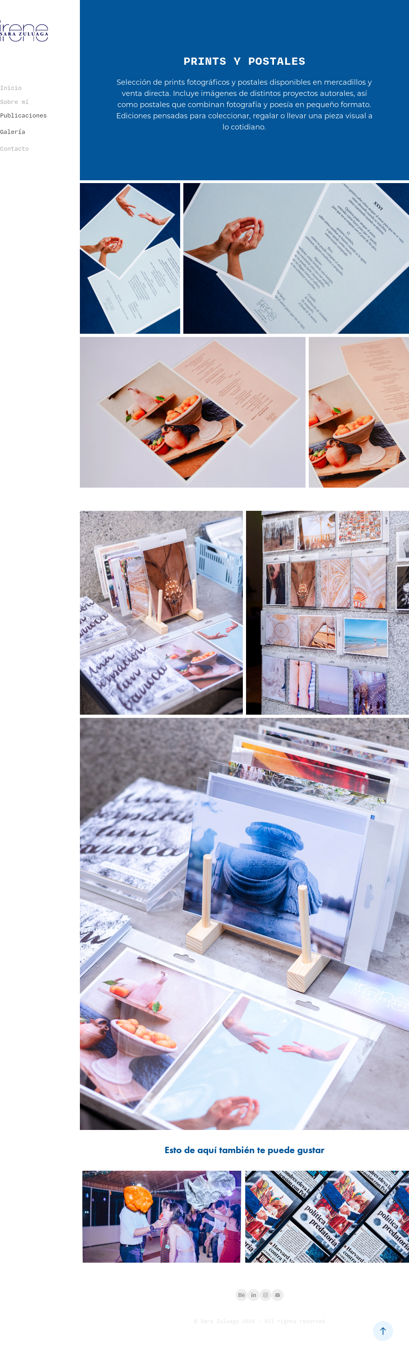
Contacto (14, 148)
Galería (12, 132)
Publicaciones (23, 115)
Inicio (11, 88)
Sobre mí (14, 102)
